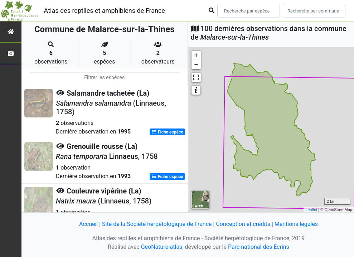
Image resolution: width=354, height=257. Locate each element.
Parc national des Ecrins (258, 246)
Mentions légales (296, 224)
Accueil (88, 224)
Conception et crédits (243, 224)
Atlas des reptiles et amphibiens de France (104, 10)
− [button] (196, 64)
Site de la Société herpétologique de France (157, 224)
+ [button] (196, 55)
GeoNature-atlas (162, 246)
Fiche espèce (167, 132)
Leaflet (311, 209)
